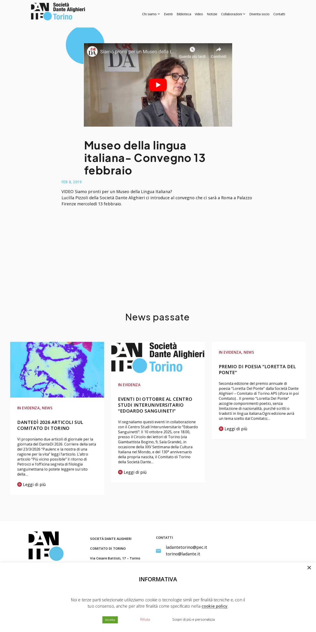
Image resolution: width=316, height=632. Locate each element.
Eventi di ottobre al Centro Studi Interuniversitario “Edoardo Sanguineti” (155, 405)
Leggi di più (31, 485)
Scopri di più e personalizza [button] (193, 619)
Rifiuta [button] (145, 619)
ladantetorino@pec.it (186, 547)
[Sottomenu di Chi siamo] (151, 13)
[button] (309, 568)
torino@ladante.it (183, 553)
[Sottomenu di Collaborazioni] (233, 13)
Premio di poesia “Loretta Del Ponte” (257, 369)
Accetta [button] (110, 620)
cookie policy (214, 606)
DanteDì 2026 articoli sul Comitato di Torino (50, 425)
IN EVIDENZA (28, 407)
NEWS (47, 407)
